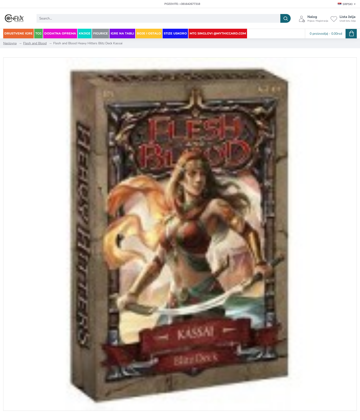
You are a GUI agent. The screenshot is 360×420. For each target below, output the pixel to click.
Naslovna (10, 43)
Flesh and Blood (35, 43)
